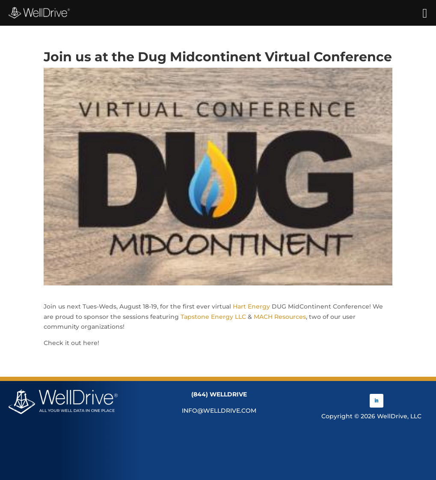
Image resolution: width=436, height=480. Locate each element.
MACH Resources (280, 317)
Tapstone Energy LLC (213, 317)
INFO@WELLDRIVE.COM (219, 410)
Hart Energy (251, 306)
